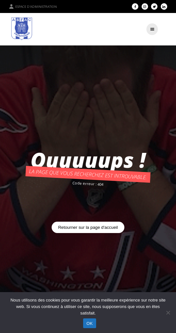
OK (89, 323)
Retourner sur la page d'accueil (88, 227)
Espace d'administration (33, 6)
